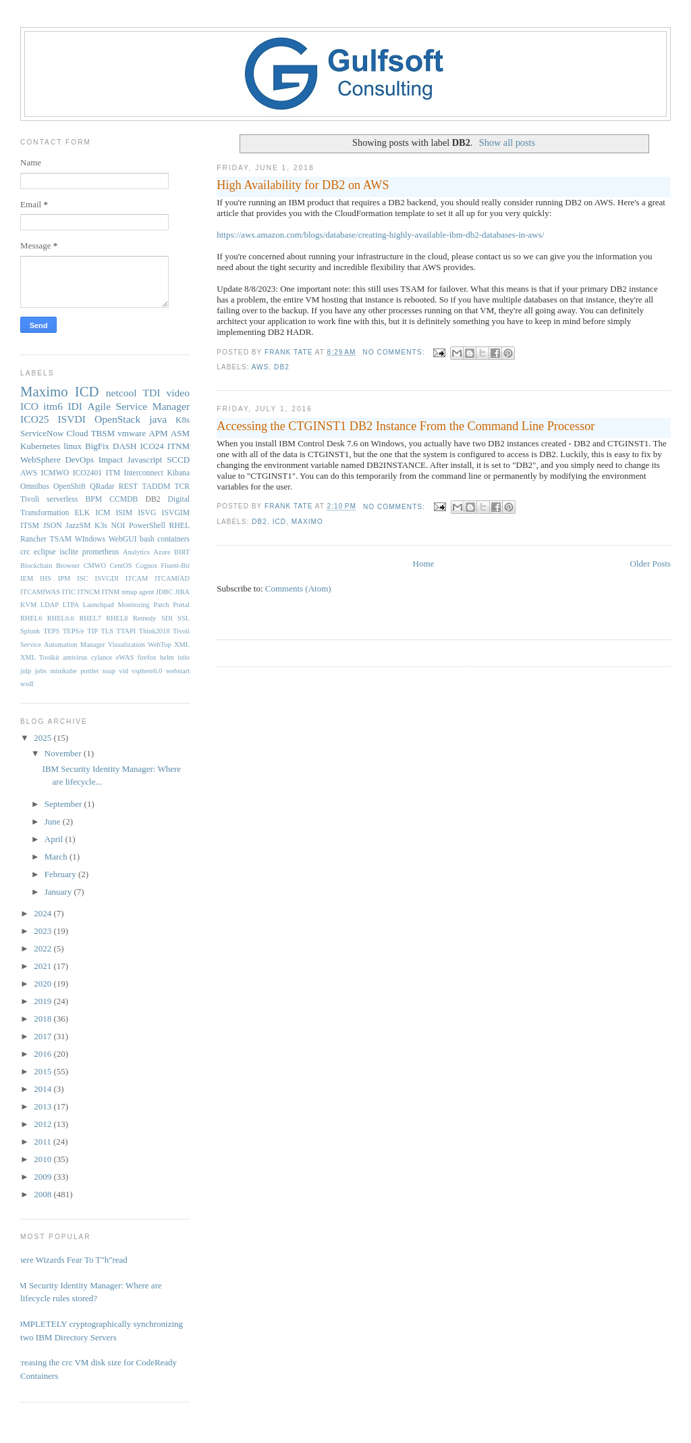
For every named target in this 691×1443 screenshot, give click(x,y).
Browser (68, 565)
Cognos (146, 565)
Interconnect (143, 473)
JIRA (182, 592)
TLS (107, 631)
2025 (43, 738)
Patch (161, 604)
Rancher (33, 539)
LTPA (71, 604)
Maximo (307, 521)
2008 (43, 1194)
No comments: (394, 352)
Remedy (145, 618)
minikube (64, 671)
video (178, 392)
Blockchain (36, 565)
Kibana (178, 473)
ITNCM (89, 592)
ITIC (69, 592)
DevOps (79, 459)
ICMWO (55, 473)
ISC (82, 578)
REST (128, 486)
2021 (43, 966)
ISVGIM (176, 512)
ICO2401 (88, 473)
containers (173, 539)
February (61, 874)
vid (123, 671)
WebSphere (40, 459)
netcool (121, 392)
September (64, 804)
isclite (68, 552)
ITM (113, 473)
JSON (52, 525)
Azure (161, 552)
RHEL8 (117, 618)
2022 (43, 948)
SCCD (178, 459)
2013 (43, 1106)
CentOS (121, 565)
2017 (43, 1036)
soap (109, 671)
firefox (147, 657)
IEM (26, 578)
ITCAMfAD (172, 578)
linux (72, 446)
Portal (181, 604)
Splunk (30, 631)
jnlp (25, 671)
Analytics (136, 552)
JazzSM (77, 525)
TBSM (103, 433)
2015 (43, 1071)
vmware (131, 433)
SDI (167, 618)
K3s (100, 525)
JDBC (164, 592)
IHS (45, 578)
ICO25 (34, 419)
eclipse (44, 552)
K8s (182, 420)
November (64, 753)
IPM (64, 578)
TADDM (156, 486)
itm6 (53, 406)
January (59, 892)
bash (147, 539)
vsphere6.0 (147, 671)
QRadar (102, 486)
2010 (43, 1159)
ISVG (147, 512)
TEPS (51, 631)
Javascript (144, 459)
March (57, 856)
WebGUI (123, 539)
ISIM (123, 512)
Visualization (126, 644)
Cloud (77, 433)
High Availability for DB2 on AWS (303, 185)
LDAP (49, 604)
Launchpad (98, 604)
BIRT (182, 552)
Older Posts (650, 563)
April (55, 839)
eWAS (125, 657)
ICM (102, 512)
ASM (180, 433)
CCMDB (123, 499)
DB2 (281, 367)
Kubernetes (40, 446)
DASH (124, 446)
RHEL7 (90, 618)
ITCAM (137, 578)
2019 (43, 1001)
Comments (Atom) (298, 588)
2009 (43, 1177)
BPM (93, 499)
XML (182, 644)
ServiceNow (41, 433)
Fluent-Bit (175, 565)
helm (167, 657)
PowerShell (147, 525)
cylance (102, 657)
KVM (28, 604)
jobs (41, 671)
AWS (260, 367)
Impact (111, 459)
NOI (118, 525)
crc (25, 552)
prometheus (100, 552)
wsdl (27, 683)
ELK (82, 512)
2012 (43, 1124)
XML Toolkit (39, 657)
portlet (89, 671)
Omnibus (34, 486)
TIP (92, 631)
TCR (182, 486)
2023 (43, 931)
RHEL (179, 525)
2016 (43, 1054)
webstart (178, 671)
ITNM (178, 446)
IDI (74, 406)
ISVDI (71, 419)
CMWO (95, 565)
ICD (279, 521)
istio (183, 657)
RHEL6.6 (60, 618)
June (54, 821)
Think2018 (154, 631)
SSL (183, 618)
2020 (43, 983)
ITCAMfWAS (40, 592)
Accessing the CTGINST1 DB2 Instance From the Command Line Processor (406, 426)
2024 (43, 913)
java (158, 419)
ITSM (29, 525)
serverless (62, 499)
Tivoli (29, 499)
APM (157, 433)
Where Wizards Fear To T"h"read (69, 1260)
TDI (152, 392)
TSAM (61, 539)
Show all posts (507, 142)
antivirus (75, 657)
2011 (43, 1141)
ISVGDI (106, 578)
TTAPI (126, 631)
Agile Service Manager (138, 406)
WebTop (159, 644)
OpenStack (117, 419)
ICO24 (151, 446)
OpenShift (69, 486)
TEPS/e (73, 631)
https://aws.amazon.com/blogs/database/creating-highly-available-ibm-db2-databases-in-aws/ (380, 235)
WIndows (90, 539)
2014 (43, 1089)
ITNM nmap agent (128, 592)
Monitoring (133, 604)
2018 (43, 1019)
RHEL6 (31, 618)
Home (424, 563)
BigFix (97, 446)
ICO (29, 406)
